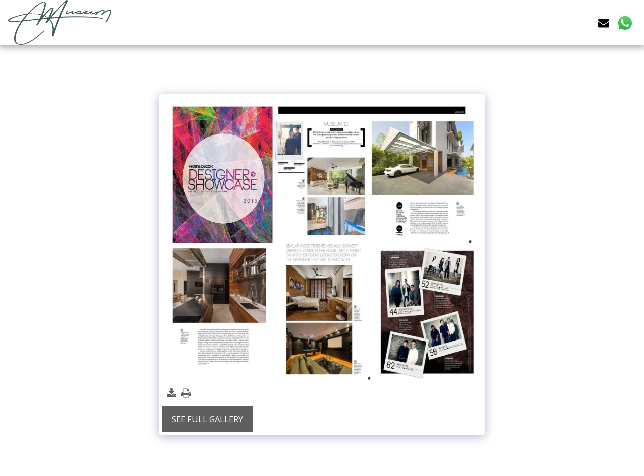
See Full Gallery (207, 419)
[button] (603, 22)
